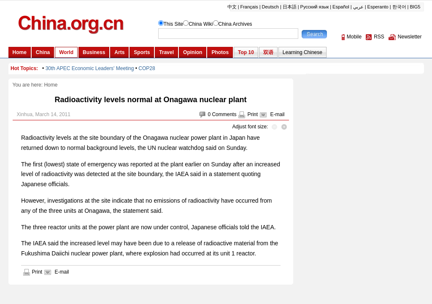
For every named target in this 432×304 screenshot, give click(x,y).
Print (252, 114)
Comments (224, 114)
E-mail (277, 114)
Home (50, 85)
